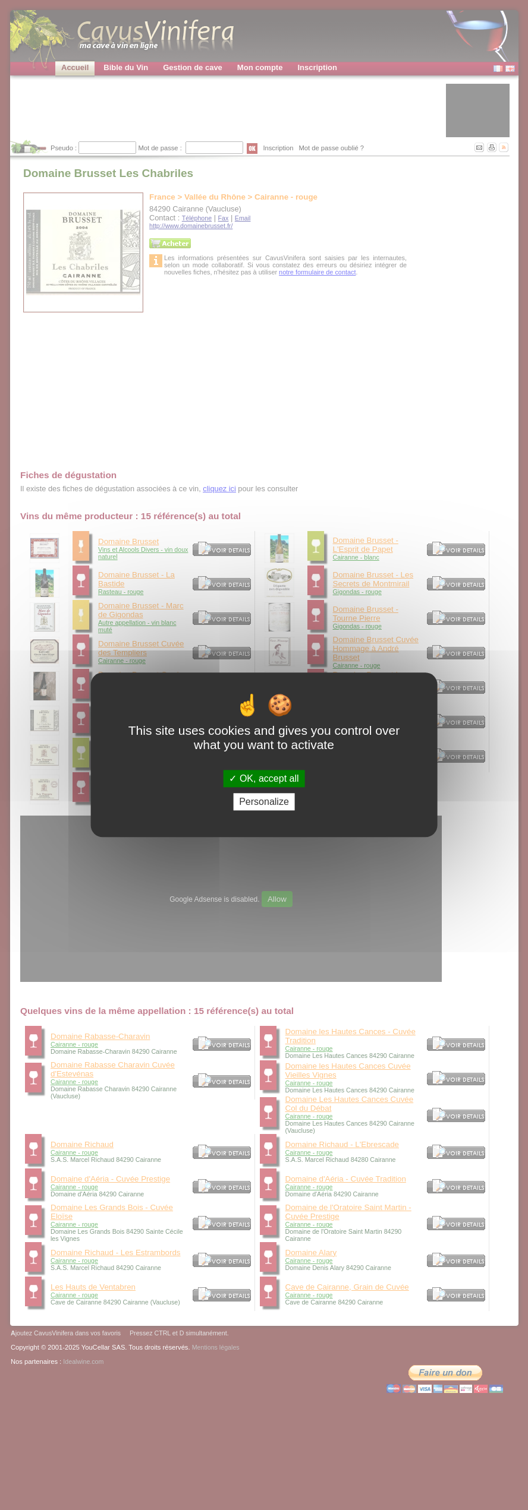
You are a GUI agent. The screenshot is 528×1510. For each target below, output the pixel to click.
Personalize (264, 802)
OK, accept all (263, 778)
